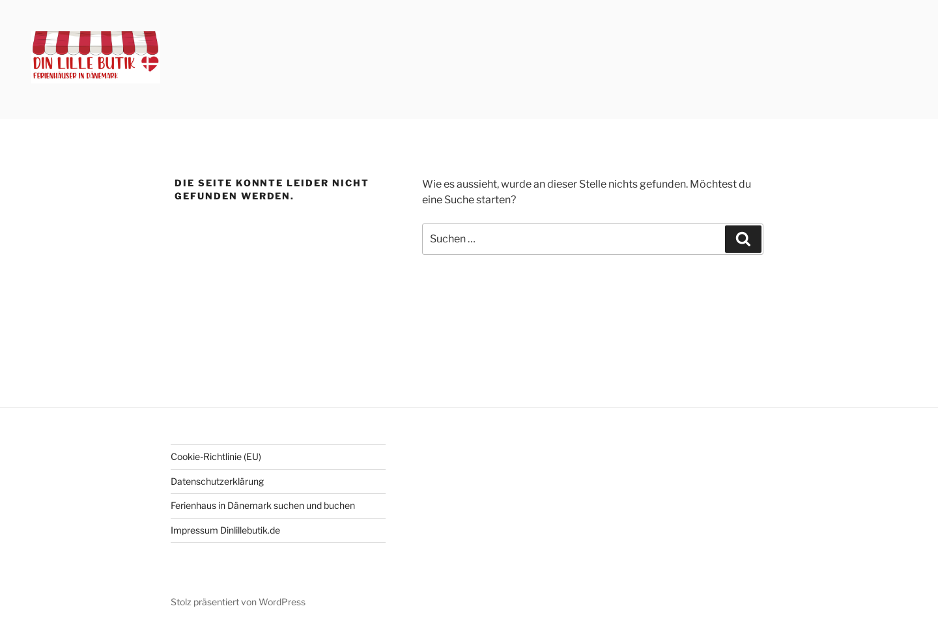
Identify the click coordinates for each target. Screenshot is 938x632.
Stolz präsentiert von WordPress (238, 601)
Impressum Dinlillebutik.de (225, 530)
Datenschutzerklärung (217, 481)
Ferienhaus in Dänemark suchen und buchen (263, 505)
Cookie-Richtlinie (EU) (216, 456)
